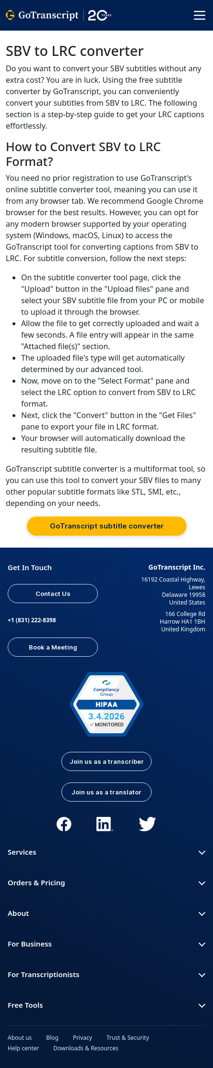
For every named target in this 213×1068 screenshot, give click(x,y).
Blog (52, 1038)
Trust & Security (127, 1038)
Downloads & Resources (85, 1048)
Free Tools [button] (106, 1005)
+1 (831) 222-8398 (32, 620)
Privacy (82, 1038)
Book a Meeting (53, 647)
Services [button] (106, 852)
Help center (23, 1048)
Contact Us (53, 593)
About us (20, 1038)
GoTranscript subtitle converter (107, 525)
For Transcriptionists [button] (106, 974)
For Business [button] (106, 943)
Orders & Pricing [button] (106, 882)
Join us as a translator (106, 792)
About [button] (106, 913)
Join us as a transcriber (107, 761)
